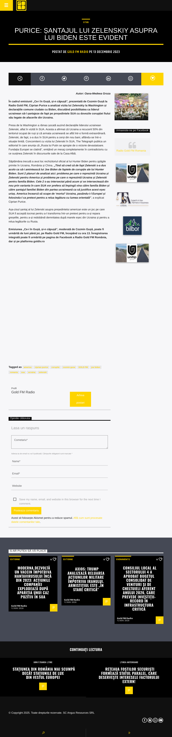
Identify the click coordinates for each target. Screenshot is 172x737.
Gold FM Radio (77, 52)
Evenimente (123, 559)
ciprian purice (41, 367)
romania (14, 372)
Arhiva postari (80, 399)
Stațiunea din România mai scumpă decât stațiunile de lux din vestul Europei (44, 673)
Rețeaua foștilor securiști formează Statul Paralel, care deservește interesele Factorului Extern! (129, 675)
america (27, 367)
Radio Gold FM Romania (131, 150)
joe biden (95, 367)
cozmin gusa (69, 367)
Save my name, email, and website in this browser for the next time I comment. (59, 500)
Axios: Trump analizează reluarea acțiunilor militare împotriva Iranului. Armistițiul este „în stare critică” (86, 579)
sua (23, 372)
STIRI (86, 22)
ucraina (31, 372)
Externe (15, 559)
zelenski (43, 372)
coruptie (55, 367)
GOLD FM (83, 367)
